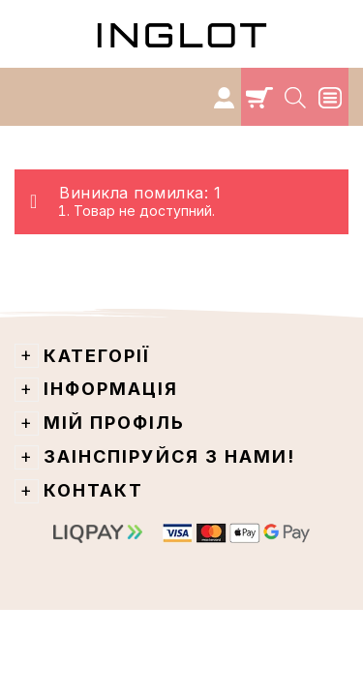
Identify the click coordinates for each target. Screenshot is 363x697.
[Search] (297, 97)
